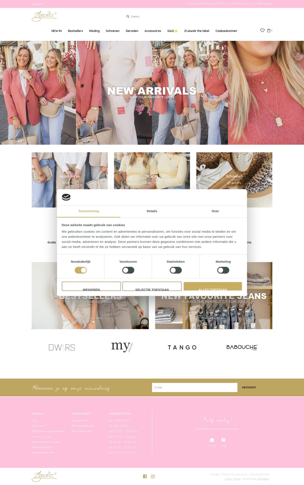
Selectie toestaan (152, 289)
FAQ (35, 420)
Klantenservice (42, 447)
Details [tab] (152, 211)
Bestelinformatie (43, 452)
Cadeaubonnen (226, 31)
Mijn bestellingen (83, 426)
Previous (13, 93)
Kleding (94, 31)
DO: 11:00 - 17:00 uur (123, 436)
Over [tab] (215, 211)
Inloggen (38, 3)
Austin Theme (232, 478)
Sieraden (132, 31)
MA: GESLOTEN (119, 420)
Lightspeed (263, 478)
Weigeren (91, 289)
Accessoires (153, 31)
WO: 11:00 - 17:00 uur (123, 431)
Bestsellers (75, 31)
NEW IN (57, 31)
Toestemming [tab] (88, 211)
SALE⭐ (172, 31)
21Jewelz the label (196, 31)
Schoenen (112, 31)
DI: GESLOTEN (118, 426)
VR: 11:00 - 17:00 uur (122, 442)
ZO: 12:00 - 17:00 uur (123, 452)
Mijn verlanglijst (82, 431)
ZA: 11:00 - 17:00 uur (122, 447)
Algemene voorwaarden (48, 431)
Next (290, 93)
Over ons (38, 426)
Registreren (80, 420)
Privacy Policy (41, 436)
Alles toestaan (212, 289)
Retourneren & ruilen (46, 442)
